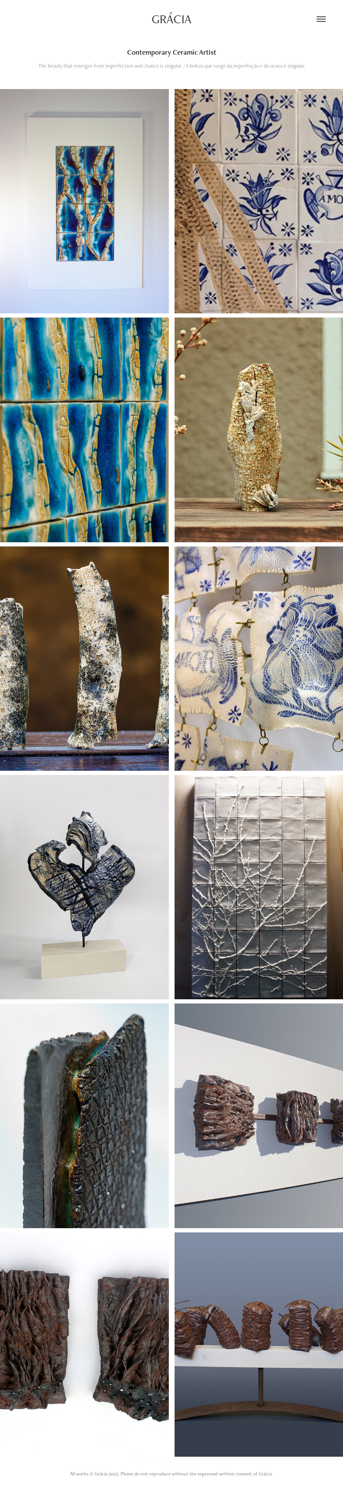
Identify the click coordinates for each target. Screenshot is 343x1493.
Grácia (171, 19)
